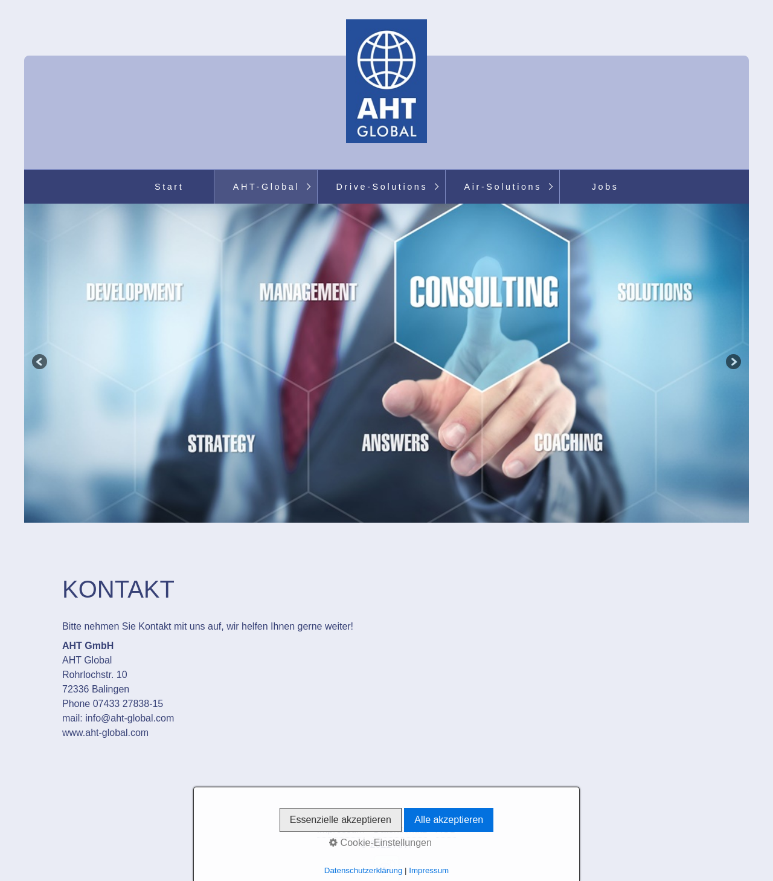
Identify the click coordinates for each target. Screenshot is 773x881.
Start (169, 187)
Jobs (605, 187)
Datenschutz (400, 829)
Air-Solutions (503, 187)
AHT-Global (266, 187)
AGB (446, 829)
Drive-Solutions (382, 187)
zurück (40, 363)
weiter (732, 363)
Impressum (341, 829)
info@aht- (106, 718)
